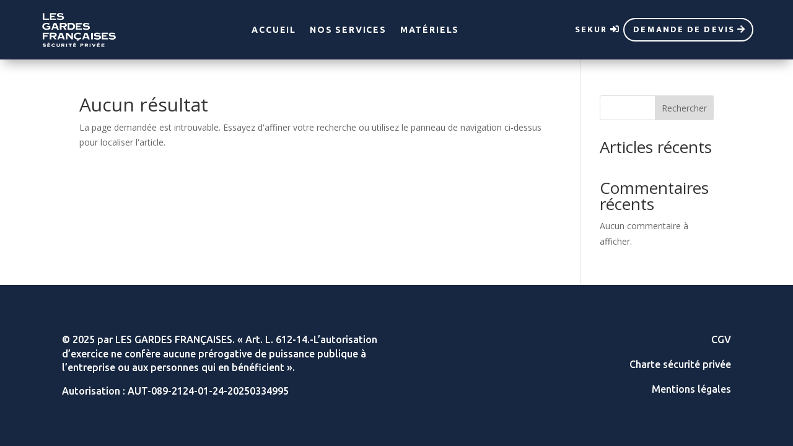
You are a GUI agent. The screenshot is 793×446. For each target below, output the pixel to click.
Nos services (348, 30)
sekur (591, 29)
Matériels (429, 30)
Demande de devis (684, 29)
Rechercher (684, 108)
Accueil (274, 30)
